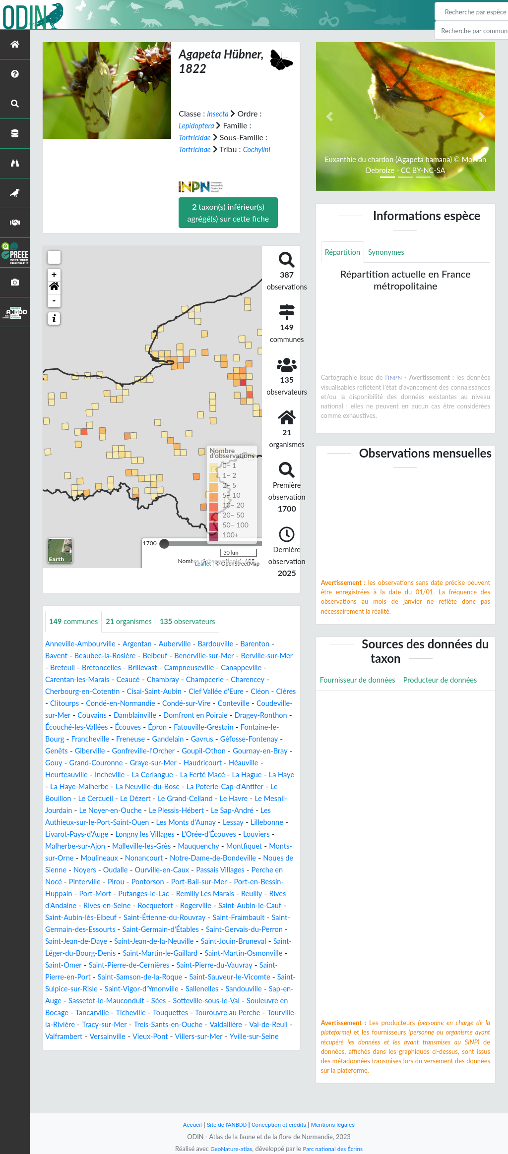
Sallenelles (110, 1024)
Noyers (229, 881)
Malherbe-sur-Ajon (156, 858)
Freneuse (280, 739)
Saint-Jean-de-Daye (109, 965)
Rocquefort (102, 929)
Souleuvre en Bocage (233, 1036)
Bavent (57, 655)
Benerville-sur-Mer (217, 655)
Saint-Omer (138, 988)
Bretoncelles (135, 667)
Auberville (185, 643)
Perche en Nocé (199, 893)
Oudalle (262, 881)
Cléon (84, 703)
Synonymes (391, 252)
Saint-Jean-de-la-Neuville (194, 965)
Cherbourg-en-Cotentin (130, 691)
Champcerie (270, 679)
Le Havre (249, 810)
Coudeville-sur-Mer (142, 715)
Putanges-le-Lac (73, 917)
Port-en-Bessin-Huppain (203, 905)
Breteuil (93, 667)
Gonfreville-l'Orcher (79, 762)
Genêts (206, 750)
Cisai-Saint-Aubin (208, 691)
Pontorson (68, 905)
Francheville (236, 739)
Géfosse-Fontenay (155, 750)
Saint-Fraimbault (212, 941)
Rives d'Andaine (236, 917)
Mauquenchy (67, 869)
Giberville (242, 750)
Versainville (136, 1072)
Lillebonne (93, 846)
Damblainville (245, 715)
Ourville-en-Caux (75, 893)
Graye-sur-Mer (112, 774)
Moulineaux (227, 869)
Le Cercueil (100, 810)
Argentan (145, 643)
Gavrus (104, 750)
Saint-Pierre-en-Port (150, 1000)
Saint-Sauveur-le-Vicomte (89, 1012)
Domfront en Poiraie (80, 727)
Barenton (272, 643)
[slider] (164, 543)
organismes (136, 621)
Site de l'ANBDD (223, 1124)
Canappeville (67, 679)
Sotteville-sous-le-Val (153, 1036)
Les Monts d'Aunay (240, 834)
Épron (55, 739)
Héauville (210, 774)
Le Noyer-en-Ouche (141, 822)
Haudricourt (166, 774)
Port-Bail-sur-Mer (123, 905)
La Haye (247, 786)
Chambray (224, 679)
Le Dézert (143, 810)
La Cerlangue (107, 786)
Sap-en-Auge (204, 1024)
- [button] (54, 300)
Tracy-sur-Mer (100, 1060)
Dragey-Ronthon (152, 727)
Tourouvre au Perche (209, 1048)
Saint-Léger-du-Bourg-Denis (132, 976)
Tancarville (63, 1048)
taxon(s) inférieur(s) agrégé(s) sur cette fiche (228, 212)
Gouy (253, 762)
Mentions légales (339, 1124)
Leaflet (203, 563)
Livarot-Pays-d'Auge (152, 846)
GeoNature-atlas (228, 1149)
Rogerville (145, 929)
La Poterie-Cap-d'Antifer (226, 798)
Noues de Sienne (181, 881)
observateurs (199, 621)
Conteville (83, 715)
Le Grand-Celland (197, 810)
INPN (395, 379)
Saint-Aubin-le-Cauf (204, 929)
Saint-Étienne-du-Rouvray (132, 941)
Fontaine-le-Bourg (176, 739)
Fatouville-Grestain (105, 739)
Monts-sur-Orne (172, 869)
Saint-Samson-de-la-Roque (238, 1000)
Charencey (63, 691)
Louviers (101, 858)
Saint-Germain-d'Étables (171, 953)
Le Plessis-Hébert (213, 822)
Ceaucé (187, 679)
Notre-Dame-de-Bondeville (97, 881)
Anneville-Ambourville (84, 643)
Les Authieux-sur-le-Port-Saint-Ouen (137, 834)
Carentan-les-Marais (132, 679)
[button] (54, 287)
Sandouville (155, 1024)
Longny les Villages (226, 846)
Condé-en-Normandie (207, 703)
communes (76, 621)
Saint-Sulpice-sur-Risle (180, 1012)
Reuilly (190, 917)
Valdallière (232, 1060)
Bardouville (230, 643)
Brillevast (180, 667)
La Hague (210, 786)
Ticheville (105, 1048)
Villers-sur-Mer (234, 1072)
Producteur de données (360, 703)
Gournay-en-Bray (206, 762)
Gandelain (67, 750)
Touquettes (147, 1048)
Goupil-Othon (145, 762)
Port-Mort (270, 905)
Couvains (198, 715)
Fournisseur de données (361, 681)
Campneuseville (230, 667)
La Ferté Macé (162, 786)
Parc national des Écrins (335, 1149)
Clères (112, 703)
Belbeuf (164, 655)
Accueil (185, 1124)
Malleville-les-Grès (228, 858)
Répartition (344, 252)
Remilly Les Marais (140, 917)
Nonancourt (276, 869)
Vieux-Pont (182, 1072)
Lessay (56, 846)
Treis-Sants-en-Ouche (169, 1060)
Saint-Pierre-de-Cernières (209, 988)
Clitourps (146, 703)
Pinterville (251, 893)
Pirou (285, 893)
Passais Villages (138, 893)
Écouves (277, 727)
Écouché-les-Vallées (222, 727)
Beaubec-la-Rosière (110, 655)
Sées (102, 1036)
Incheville (61, 786)
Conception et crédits (280, 1124)
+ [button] (54, 275)
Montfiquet (116, 869)
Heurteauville (256, 774)
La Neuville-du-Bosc (141, 798)
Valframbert (89, 1072)
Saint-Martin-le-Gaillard (229, 976)
